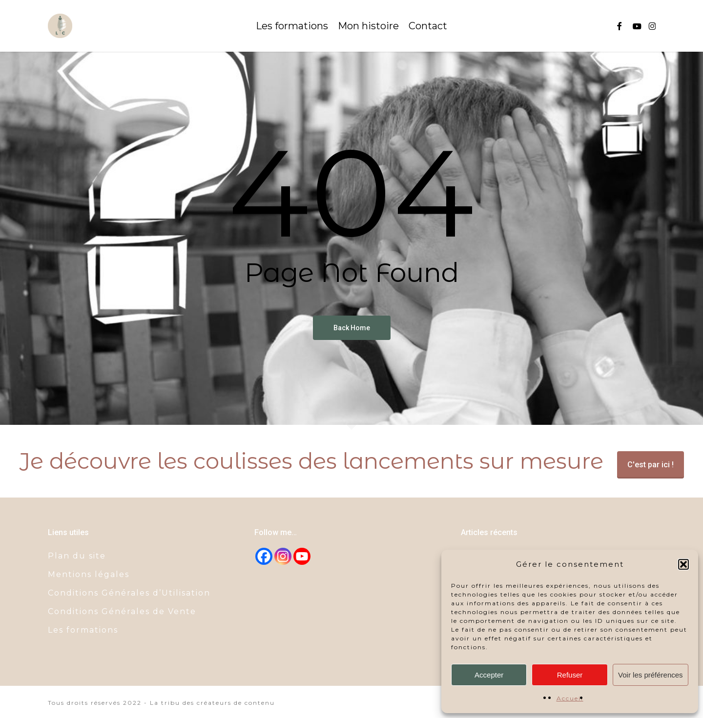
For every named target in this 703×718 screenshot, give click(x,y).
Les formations (83, 630)
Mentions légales (88, 574)
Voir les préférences (650, 675)
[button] (683, 564)
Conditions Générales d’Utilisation (129, 593)
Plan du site (77, 555)
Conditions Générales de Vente (122, 611)
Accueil (570, 698)
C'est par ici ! (650, 464)
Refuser (570, 675)
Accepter (489, 675)
